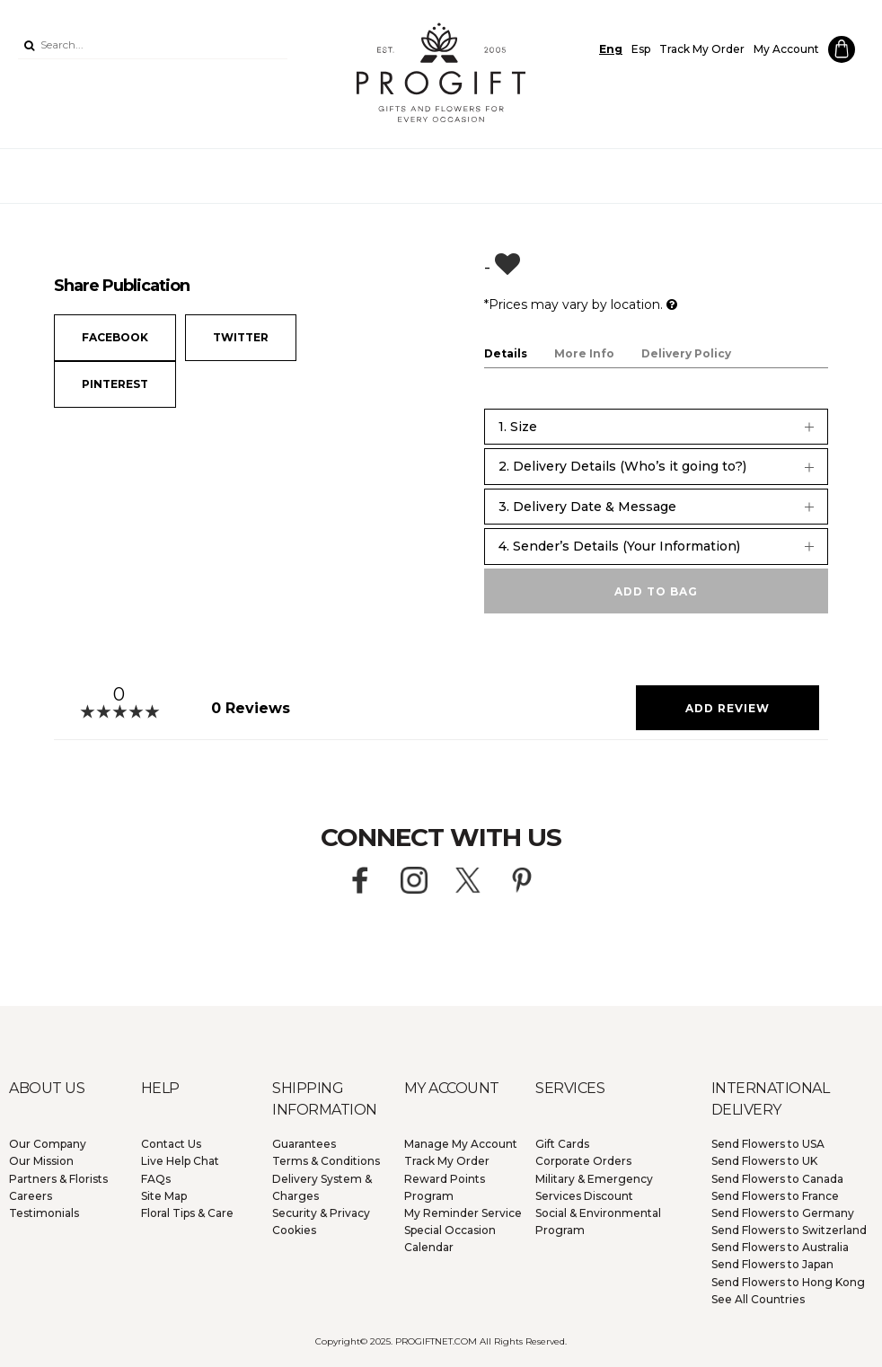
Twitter (241, 337)
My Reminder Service (463, 1213)
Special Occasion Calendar (450, 1238)
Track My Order (702, 49)
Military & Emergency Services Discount (594, 1187)
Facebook (115, 337)
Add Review (727, 708)
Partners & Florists (58, 1179)
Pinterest (115, 384)
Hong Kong (788, 1282)
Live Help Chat (180, 1161)
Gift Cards (562, 1144)
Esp (640, 49)
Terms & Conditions (326, 1161)
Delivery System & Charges (322, 1187)
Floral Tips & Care (187, 1213)
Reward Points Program (444, 1187)
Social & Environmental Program (598, 1221)
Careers (30, 1196)
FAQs (156, 1179)
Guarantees (304, 1144)
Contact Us (171, 1144)
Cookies (294, 1230)
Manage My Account (460, 1144)
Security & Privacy (321, 1213)
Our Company (47, 1144)
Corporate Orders (583, 1161)
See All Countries (758, 1299)
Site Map (164, 1196)
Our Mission (41, 1161)
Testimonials (44, 1213)
